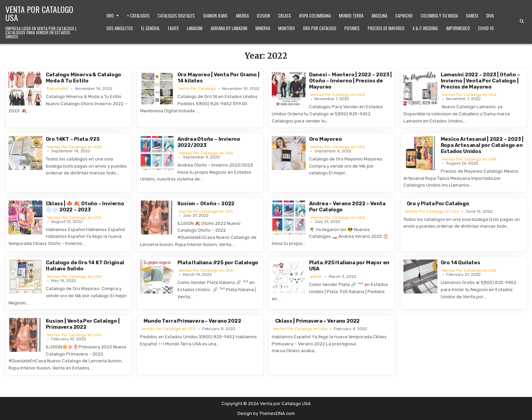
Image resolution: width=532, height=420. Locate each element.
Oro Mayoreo (325, 139)
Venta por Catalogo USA (39, 13)
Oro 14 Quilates (460, 263)
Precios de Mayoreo (386, 28)
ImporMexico (458, 28)
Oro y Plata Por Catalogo (438, 204)
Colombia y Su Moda (439, 15)
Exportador (58, 89)
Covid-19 (486, 28)
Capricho (404, 15)
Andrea (242, 15)
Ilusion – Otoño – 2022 (206, 204)
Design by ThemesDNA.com (266, 413)
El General (150, 28)
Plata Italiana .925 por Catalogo (218, 263)
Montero (286, 28)
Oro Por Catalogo (319, 28)
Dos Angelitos (120, 28)
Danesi (472, 15)
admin (316, 276)
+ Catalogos (138, 15)
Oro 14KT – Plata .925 (73, 139)
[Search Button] (521, 21)
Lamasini (195, 28)
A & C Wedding (425, 28)
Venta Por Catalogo (197, 89)
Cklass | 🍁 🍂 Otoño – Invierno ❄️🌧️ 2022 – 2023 (85, 207)
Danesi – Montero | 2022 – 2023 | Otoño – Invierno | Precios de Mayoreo (350, 81)
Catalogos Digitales (176, 15)
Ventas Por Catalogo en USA (337, 95)
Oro (110, 15)
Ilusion (263, 15)
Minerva (262, 28)
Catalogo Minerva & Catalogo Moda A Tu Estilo (83, 78)
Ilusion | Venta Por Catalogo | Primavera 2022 (83, 324)
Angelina (379, 15)
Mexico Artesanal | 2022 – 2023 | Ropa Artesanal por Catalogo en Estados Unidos (482, 145)
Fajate (173, 28)
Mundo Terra (351, 15)
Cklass (284, 15)
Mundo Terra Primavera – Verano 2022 (192, 321)
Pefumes (352, 28)
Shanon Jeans (215, 15)
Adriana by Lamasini (229, 28)
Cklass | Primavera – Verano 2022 (317, 321)
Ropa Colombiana (315, 15)
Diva (490, 15)
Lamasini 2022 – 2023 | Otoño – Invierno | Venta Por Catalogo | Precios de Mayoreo (480, 81)
